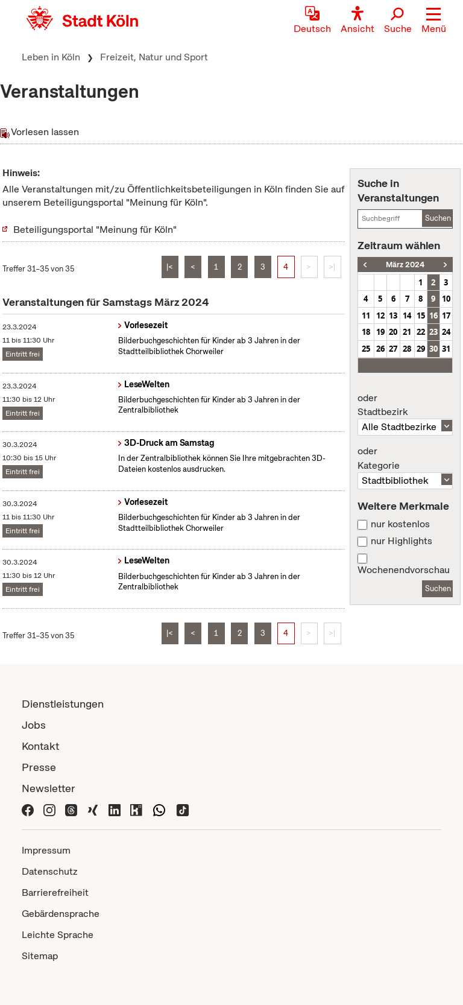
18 (366, 331)
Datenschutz (50, 871)
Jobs (34, 725)
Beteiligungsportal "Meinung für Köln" (95, 229)
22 (421, 331)
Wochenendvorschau (403, 570)
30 (433, 348)
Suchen (438, 218)
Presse (39, 767)
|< (169, 267)
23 (433, 331)
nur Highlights (401, 541)
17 (446, 315)
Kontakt (40, 746)
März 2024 (405, 264)
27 (393, 348)
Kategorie (405, 458)
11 (366, 315)
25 (366, 348)
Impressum (46, 850)
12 (380, 315)
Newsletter (48, 788)
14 (407, 315)
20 (393, 331)
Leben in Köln (51, 57)
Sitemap (40, 956)
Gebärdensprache (60, 913)
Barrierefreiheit (55, 892)
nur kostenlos (400, 524)
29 (421, 348)
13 (393, 315)
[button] (433, 21)
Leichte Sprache (57, 934)
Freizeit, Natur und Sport (154, 57)
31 (446, 348)
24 (446, 331)
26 (380, 348)
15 (421, 315)
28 (407, 348)
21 (407, 331)
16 (433, 315)
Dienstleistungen (63, 704)
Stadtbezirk (405, 405)
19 (380, 331)
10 (446, 298)
